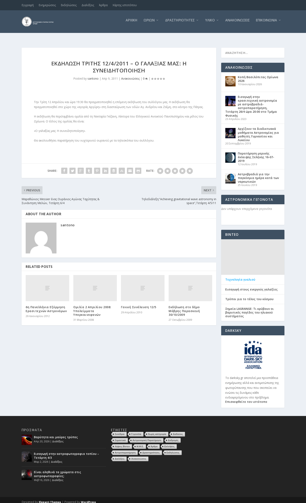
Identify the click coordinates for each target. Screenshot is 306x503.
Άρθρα (103, 5)
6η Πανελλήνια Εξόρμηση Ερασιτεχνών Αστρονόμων (46, 305)
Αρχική (131, 23)
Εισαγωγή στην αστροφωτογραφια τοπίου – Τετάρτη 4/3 (66, 452)
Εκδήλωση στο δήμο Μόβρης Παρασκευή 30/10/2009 (184, 307)
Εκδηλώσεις (69, 5)
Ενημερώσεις (47, 5)
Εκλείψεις (169, 442)
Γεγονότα (136, 430)
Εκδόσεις (178, 430)
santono (93, 75)
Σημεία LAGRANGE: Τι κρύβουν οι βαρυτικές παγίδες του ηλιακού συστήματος (249, 308)
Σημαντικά (120, 436)
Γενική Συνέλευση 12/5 (138, 303)
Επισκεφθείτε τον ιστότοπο (246, 398)
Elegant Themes (50, 498)
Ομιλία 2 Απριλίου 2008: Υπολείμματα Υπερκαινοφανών (92, 307)
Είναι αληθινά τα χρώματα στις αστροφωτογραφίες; (57, 470)
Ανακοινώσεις (237, 23)
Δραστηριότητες (180, 23)
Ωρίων (149, 23)
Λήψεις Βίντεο (122, 442)
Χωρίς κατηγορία (157, 430)
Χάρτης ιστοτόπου (125, 5)
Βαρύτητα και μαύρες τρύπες (56, 433)
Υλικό (210, 23)
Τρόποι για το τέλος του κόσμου (249, 295)
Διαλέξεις (88, 5)
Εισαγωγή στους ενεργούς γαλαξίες (251, 285)
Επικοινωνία (266, 23)
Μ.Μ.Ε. (140, 442)
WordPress (88, 498)
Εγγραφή (28, 5)
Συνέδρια (119, 430)
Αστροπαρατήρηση (125, 449)
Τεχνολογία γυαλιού (240, 276)
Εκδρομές (173, 436)
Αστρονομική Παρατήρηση (146, 436)
